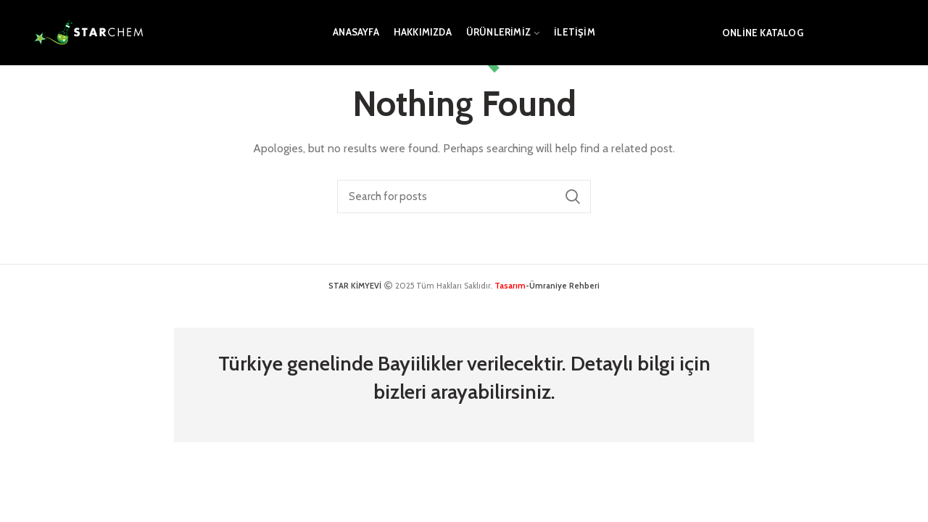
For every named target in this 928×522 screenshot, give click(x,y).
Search (573, 196)
